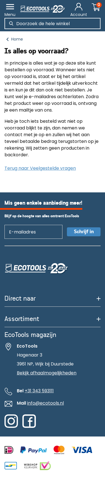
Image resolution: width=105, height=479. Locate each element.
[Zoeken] (11, 23)
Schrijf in (84, 231)
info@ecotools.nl (45, 403)
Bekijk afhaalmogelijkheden (46, 373)
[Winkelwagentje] (96, 7)
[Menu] (9, 10)
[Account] (78, 10)
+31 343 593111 (39, 391)
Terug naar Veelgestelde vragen (40, 168)
